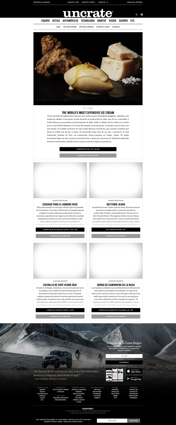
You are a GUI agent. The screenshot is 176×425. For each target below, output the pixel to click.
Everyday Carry (103, 27)
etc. (42, 400)
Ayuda (78, 402)
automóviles (70, 20)
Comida (90, 108)
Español (135, 2)
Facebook (97, 394)
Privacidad (133, 396)
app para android (86, 27)
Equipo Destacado (60, 200)
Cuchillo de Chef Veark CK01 (60, 285)
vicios (112, 20)
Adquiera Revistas (60, 398)
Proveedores (60, 400)
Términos (133, 398)
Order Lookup (79, 400)
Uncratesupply (89, 2)
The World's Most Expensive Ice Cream (88, 112)
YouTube (97, 396)
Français (115, 391)
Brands (79, 391)
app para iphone (69, 27)
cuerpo (123, 20)
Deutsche (115, 394)
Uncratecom (73, 2)
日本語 (115, 396)
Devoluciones (79, 394)
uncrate (41, 2)
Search (136, 14)
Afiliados (79, 398)
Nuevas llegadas (79, 389)
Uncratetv (103, 2)
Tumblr (97, 398)
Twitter (97, 389)
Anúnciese (133, 394)
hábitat (101, 20)
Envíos (79, 396)
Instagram (97, 391)
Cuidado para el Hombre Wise (60, 204)
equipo (45, 20)
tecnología (88, 20)
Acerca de (133, 389)
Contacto (133, 391)
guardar (116, 27)
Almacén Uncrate (60, 281)
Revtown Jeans (116, 204)
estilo (56, 20)
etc (132, 20)
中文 (115, 398)
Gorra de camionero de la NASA (116, 285)
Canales (60, 391)
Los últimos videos (61, 389)
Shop (58, 27)
